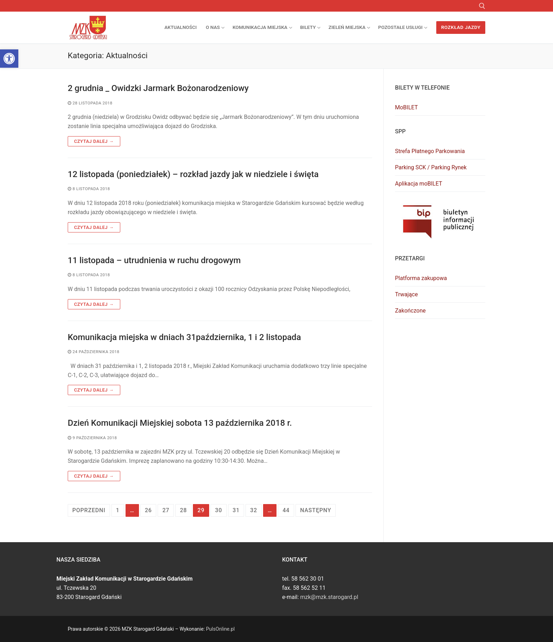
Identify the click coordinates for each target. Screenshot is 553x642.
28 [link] (183, 510)
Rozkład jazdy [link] (461, 27)
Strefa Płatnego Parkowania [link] (430, 151)
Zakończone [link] (410, 310)
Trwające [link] (406, 294)
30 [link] (218, 510)
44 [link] (286, 510)
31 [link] (236, 510)
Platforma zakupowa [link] (421, 278)
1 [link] (118, 510)
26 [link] (148, 510)
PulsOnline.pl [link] (220, 629)
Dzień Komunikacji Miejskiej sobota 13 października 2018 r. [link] (180, 423)
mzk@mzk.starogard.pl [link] (329, 597)
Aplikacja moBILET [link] (418, 183)
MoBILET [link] (406, 107)
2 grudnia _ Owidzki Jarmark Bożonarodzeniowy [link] (158, 88)
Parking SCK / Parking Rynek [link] (431, 167)
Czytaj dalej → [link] (94, 141)
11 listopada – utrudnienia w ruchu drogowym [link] (154, 260)
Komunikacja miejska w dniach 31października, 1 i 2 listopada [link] (184, 337)
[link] (9, 58)
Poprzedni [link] (88, 510)
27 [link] (165, 510)
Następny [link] (315, 510)
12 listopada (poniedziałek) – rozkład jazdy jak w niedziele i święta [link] (193, 174)
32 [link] (253, 510)
